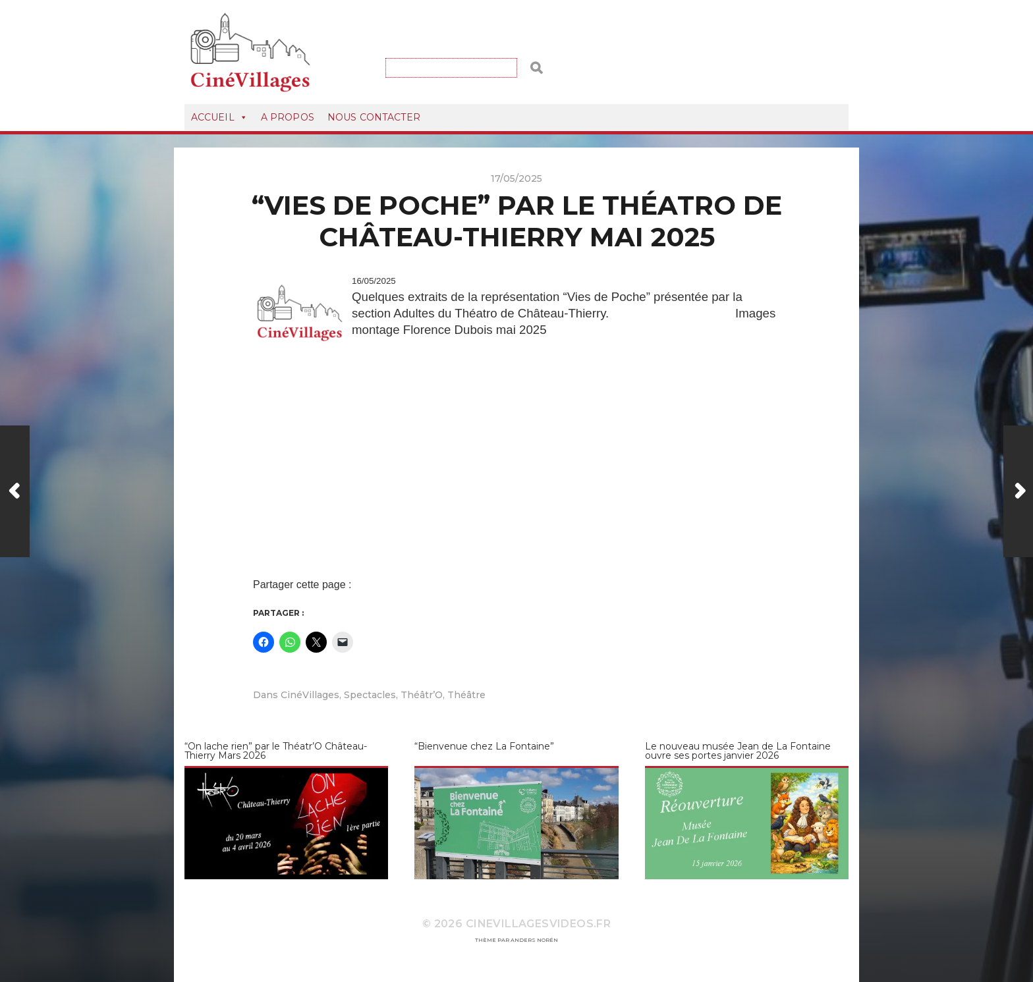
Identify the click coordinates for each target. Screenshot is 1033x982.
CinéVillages (310, 695)
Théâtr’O (422, 695)
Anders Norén (534, 940)
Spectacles (370, 695)
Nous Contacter (373, 117)
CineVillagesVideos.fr (538, 923)
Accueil (219, 117)
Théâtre (466, 695)
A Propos (287, 117)
